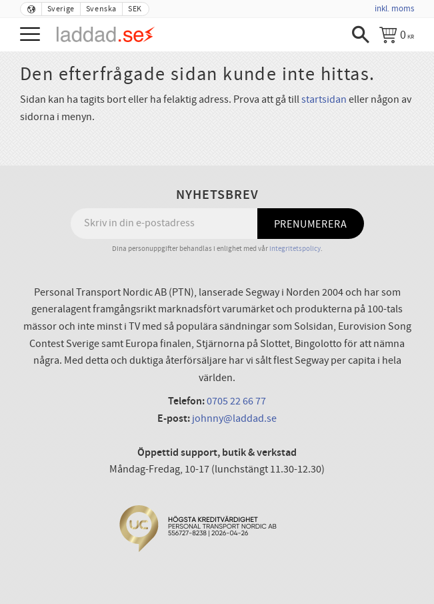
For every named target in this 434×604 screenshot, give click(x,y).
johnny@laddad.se (234, 418)
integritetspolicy (295, 249)
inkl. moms (394, 8)
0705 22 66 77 (236, 401)
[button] (31, 35)
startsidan (324, 99)
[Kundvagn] (396, 34)
